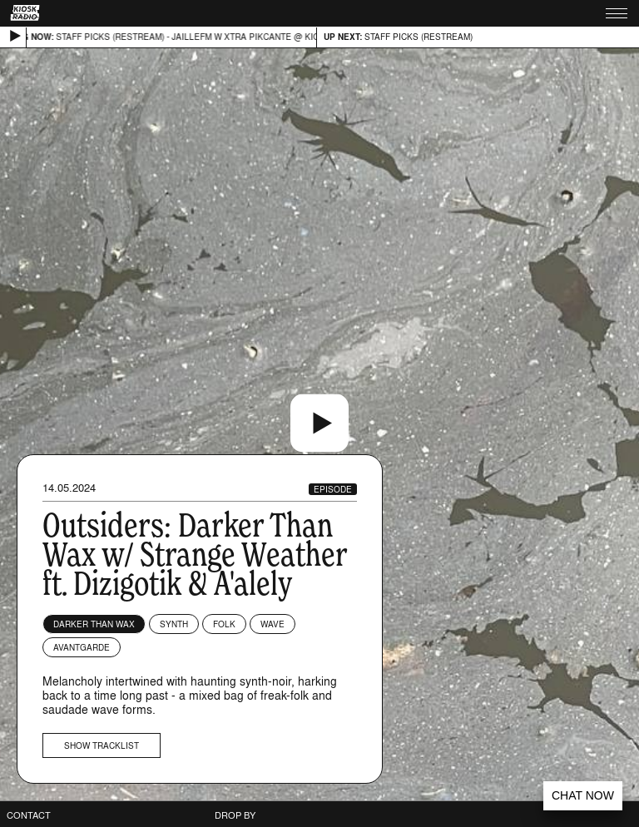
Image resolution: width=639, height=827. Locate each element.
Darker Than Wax (94, 624)
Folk (224, 624)
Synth (174, 624)
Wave (272, 624)
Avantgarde (81, 647)
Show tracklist (101, 745)
